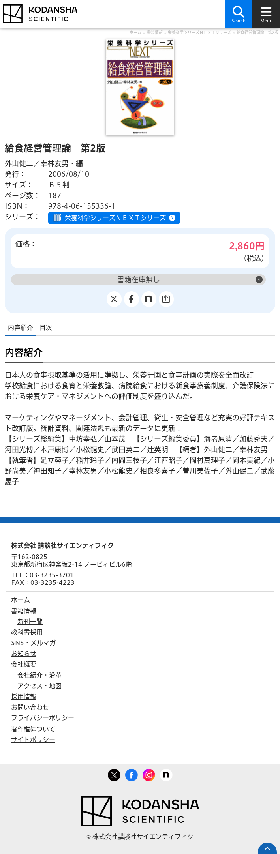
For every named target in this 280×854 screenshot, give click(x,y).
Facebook (131, 773)
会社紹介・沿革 (39, 675)
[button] (238, 14)
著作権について (33, 729)
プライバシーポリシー (42, 718)
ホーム (135, 32)
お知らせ (23, 653)
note (166, 773)
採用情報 (23, 696)
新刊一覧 (30, 621)
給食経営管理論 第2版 (257, 32)
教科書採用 (27, 632)
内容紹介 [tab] (20, 327)
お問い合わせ (30, 707)
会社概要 (23, 664)
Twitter (114, 773)
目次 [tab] (45, 327)
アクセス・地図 (39, 686)
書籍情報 (155, 32)
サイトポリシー (33, 739)
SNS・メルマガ (33, 643)
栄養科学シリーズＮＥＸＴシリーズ (199, 32)
